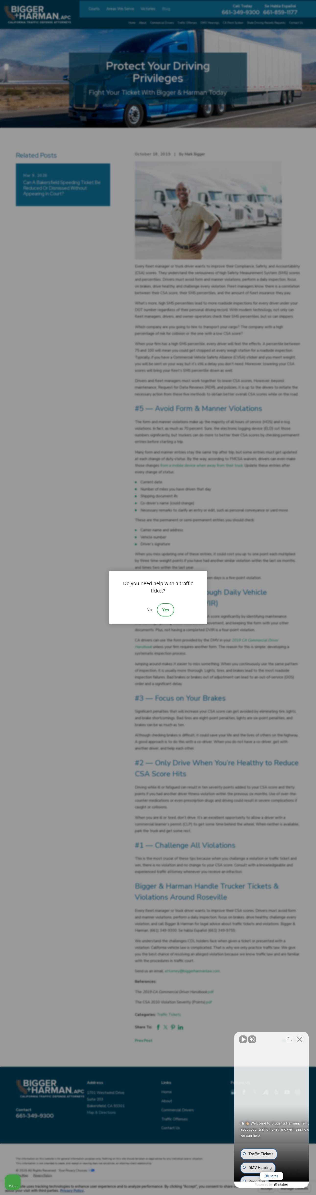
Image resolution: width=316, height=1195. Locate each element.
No (149, 610)
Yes (165, 610)
